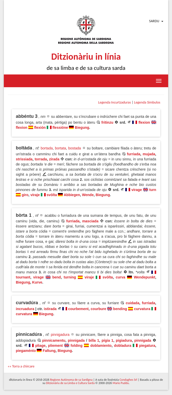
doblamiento (101, 345)
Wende (88, 195)
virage (136, 190)
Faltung (49, 351)
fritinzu (107, 122)
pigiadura (124, 340)
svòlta (52, 195)
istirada (50, 309)
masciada (90, 221)
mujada (149, 154)
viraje (35, 195)
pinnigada (76, 340)
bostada (74, 148)
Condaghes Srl (128, 379)
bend (56, 277)
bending (120, 309)
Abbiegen (72, 195)
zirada (54, 159)
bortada (47, 148)
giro (25, 195)
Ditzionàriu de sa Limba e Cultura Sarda (70, 383)
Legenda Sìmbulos (147, 102)
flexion (144, 122)
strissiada (24, 159)
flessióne (60, 127)
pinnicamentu (53, 340)
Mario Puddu (121, 383)
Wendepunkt (144, 277)
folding (77, 345)
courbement (78, 309)
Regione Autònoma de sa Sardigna (71, 379)
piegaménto (26, 351)
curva (120, 277)
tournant (23, 277)
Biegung (82, 127)
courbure (98, 309)
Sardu (154, 21)
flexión (40, 127)
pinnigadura (60, 335)
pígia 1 (107, 340)
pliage (40, 345)
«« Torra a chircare (21, 366)
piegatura (147, 345)
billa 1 (94, 340)
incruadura (25, 309)
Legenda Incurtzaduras (114, 102)
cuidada (132, 303)
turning (70, 277)
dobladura (122, 345)
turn (152, 190)
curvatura (142, 309)
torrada (41, 159)
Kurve (37, 282)
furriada (133, 154)
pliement (55, 345)
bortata (60, 148)
